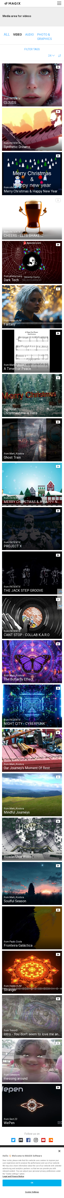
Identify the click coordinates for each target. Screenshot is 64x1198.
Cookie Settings (32, 1192)
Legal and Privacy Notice (13, 1176)
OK (32, 1183)
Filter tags (32, 49)
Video (17, 34)
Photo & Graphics (44, 37)
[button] (51, 55)
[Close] (59, 1151)
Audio (29, 34)
